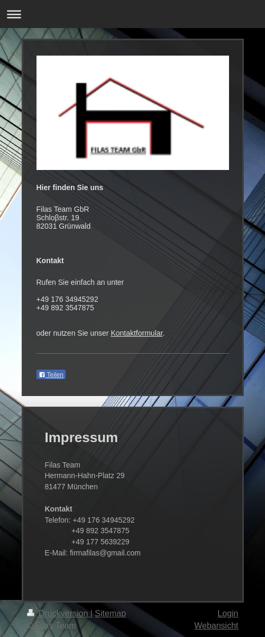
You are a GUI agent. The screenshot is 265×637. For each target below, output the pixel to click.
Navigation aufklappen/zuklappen (132, 14)
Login (227, 613)
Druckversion (58, 613)
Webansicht (216, 625)
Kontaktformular (136, 333)
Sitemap (110, 613)
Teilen (51, 375)
